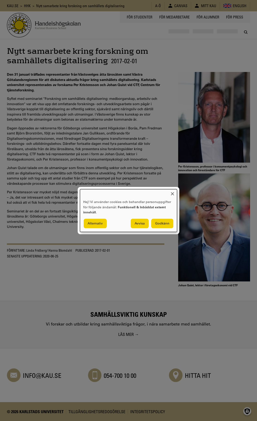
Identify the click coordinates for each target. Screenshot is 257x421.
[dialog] (128, 210)
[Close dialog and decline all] (172, 192)
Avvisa (140, 223)
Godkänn (162, 223)
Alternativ (95, 223)
